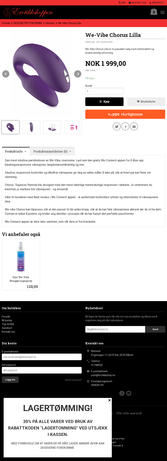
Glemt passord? (73, 380)
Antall (88, 85)
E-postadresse (10, 351)
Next (81, 73)
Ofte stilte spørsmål (129, 413)
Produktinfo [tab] (14, 151)
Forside (6, 23)
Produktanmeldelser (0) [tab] (50, 151)
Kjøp (104, 101)
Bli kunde (7, 320)
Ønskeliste (146, 101)
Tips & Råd (8, 324)
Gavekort (7, 328)
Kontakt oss (8, 331)
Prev (9, 73)
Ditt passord (9, 364)
